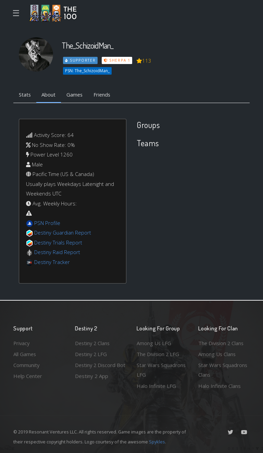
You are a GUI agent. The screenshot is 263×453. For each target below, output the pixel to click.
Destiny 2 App (91, 385)
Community (26, 365)
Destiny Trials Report (58, 242)
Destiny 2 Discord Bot (96, 370)
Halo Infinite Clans (219, 385)
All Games (25, 353)
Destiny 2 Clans (93, 342)
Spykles (157, 442)
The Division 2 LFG (158, 353)
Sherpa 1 (117, 60)
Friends (103, 94)
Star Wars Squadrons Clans (223, 370)
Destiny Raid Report (57, 252)
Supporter (80, 60)
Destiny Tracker (52, 262)
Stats (25, 94)
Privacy (21, 342)
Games (75, 94)
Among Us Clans (217, 353)
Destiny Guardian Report (63, 232)
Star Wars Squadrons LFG (161, 370)
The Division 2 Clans (221, 342)
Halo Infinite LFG (156, 385)
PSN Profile (47, 222)
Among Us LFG (154, 342)
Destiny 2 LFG (91, 353)
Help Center (27, 376)
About (49, 94)
